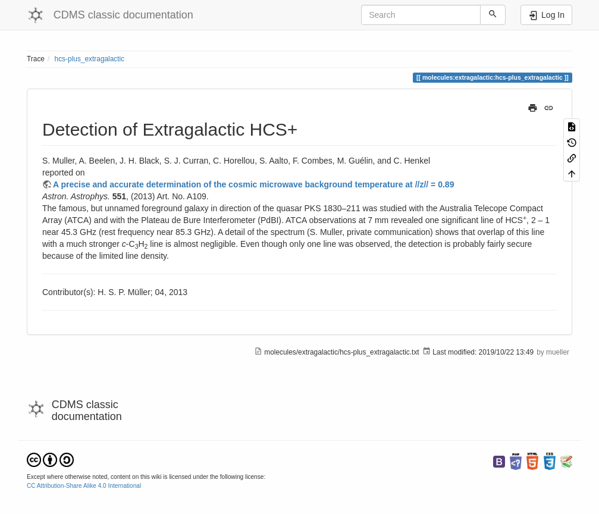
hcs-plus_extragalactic (90, 59)
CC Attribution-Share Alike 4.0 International (84, 485)
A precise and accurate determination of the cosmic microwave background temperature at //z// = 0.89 (253, 184)
